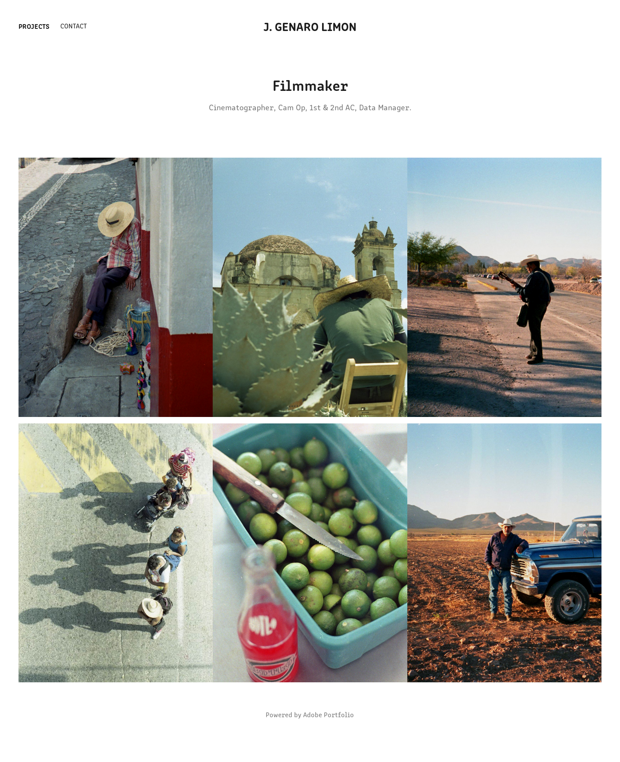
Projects (34, 26)
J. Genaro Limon (310, 25)
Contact (73, 25)
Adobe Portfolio (328, 714)
